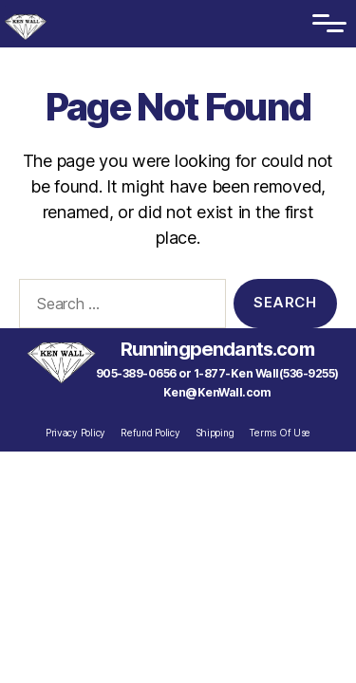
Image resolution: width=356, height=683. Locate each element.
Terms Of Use (279, 432)
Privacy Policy (75, 432)
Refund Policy (150, 432)
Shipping (215, 432)
